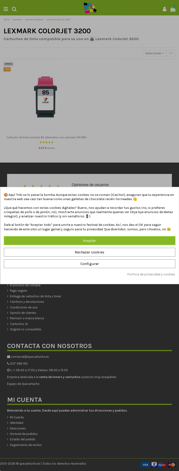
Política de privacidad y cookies (151, 275)
